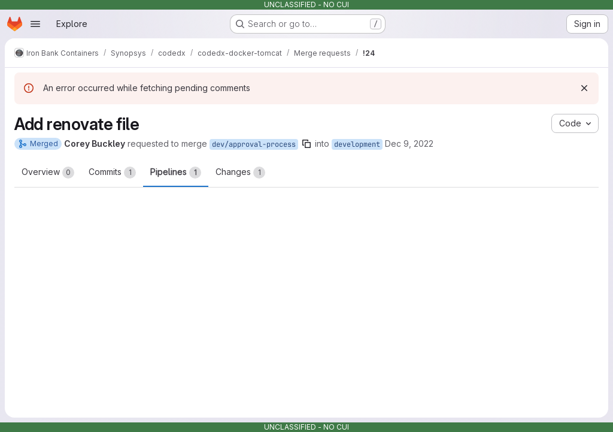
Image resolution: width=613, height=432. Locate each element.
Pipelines (175, 173)
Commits (112, 173)
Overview (48, 173)
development (357, 144)
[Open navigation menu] (35, 24)
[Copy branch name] (306, 144)
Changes (240, 173)
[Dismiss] (584, 88)
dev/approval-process (254, 144)
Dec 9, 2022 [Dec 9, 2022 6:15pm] (409, 143)
